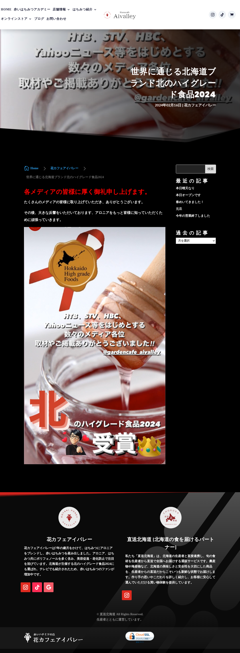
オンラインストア (14, 18)
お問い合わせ (56, 18)
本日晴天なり (185, 188)
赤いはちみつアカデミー (32, 9)
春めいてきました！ (190, 202)
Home (6, 9)
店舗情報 (59, 9)
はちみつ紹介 (83, 9)
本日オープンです (188, 195)
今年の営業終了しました (193, 215)
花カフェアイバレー (200, 105)
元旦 (179, 209)
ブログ (39, 18)
